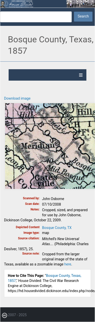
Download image (17, 98)
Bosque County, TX (57, 228)
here (67, 264)
